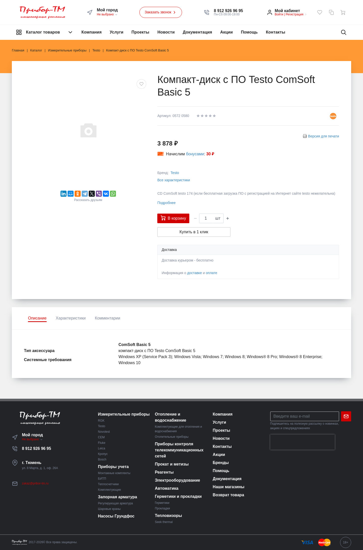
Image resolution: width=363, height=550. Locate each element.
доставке (194, 273)
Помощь (249, 32)
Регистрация (294, 14)
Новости (166, 32)
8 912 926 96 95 (36, 448)
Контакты (275, 32)
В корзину (173, 217)
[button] (228, 11)
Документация (197, 32)
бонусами (195, 154)
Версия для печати (323, 136)
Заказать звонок (161, 12)
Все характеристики (173, 180)
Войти (279, 14)
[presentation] (302, 442)
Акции (226, 32)
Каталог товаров (44, 32)
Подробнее (166, 203)
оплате (211, 273)
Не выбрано (107, 14)
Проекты (140, 32)
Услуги (116, 32)
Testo (175, 173)
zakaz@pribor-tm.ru (35, 483)
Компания (91, 32)
